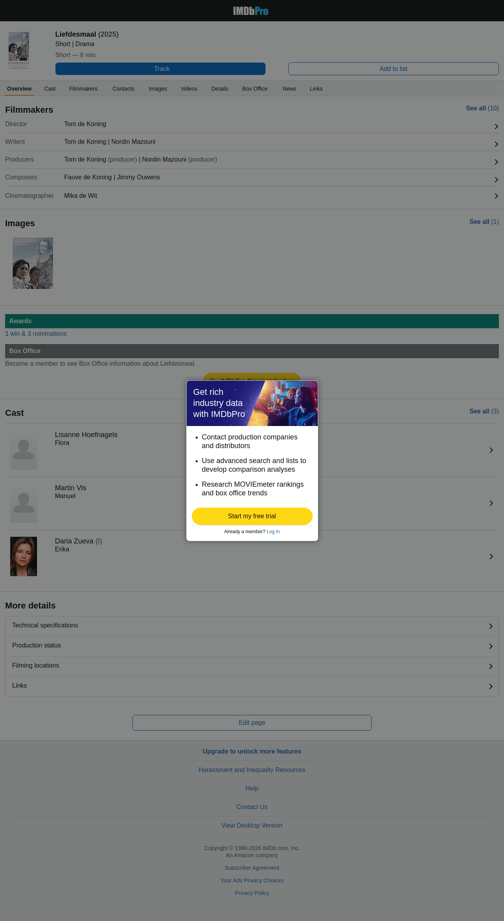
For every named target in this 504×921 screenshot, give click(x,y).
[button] (252, 516)
